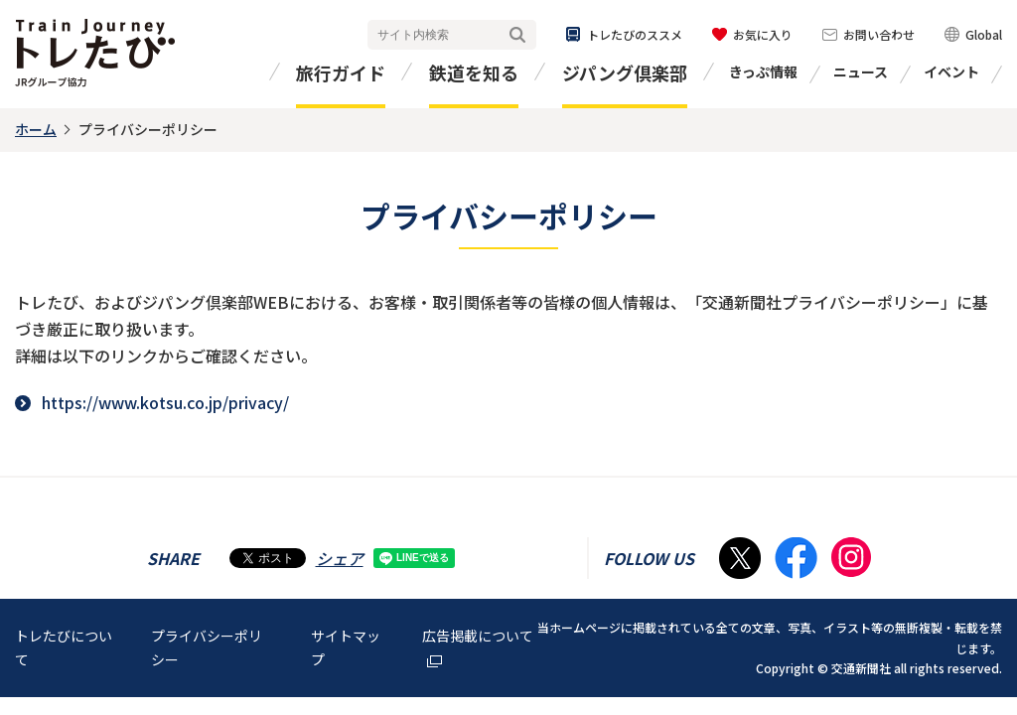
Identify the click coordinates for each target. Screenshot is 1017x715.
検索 (517, 35)
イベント (951, 71)
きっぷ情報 (763, 71)
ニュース (860, 71)
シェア (339, 558)
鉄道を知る (473, 72)
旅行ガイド (340, 72)
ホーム (36, 129)
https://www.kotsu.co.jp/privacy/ (165, 402)
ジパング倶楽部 (624, 72)
